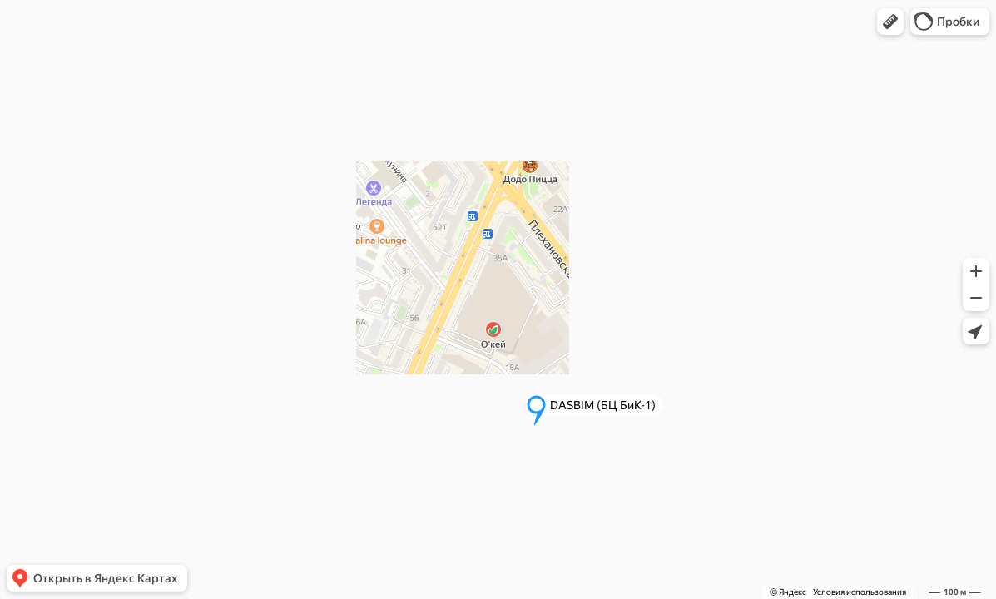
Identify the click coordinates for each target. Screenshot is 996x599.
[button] (890, 21)
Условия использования (859, 592)
